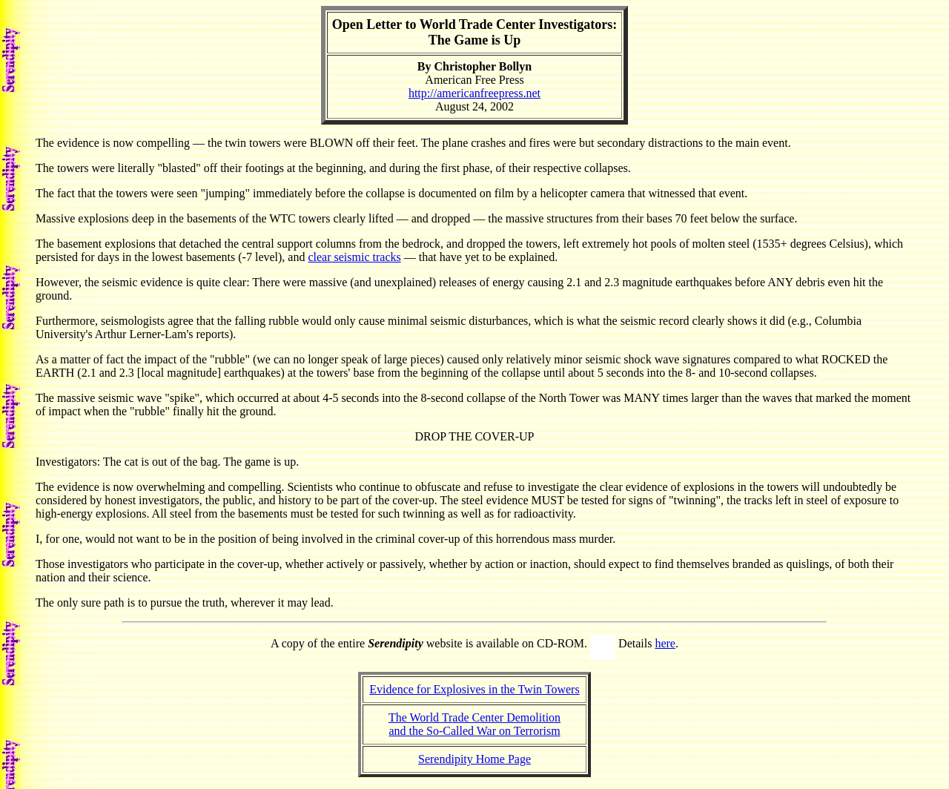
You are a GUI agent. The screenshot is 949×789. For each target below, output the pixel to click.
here (665, 643)
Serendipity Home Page (474, 759)
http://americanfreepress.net (474, 93)
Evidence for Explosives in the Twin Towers (474, 689)
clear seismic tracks (354, 257)
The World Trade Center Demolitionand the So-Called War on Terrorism (474, 724)
